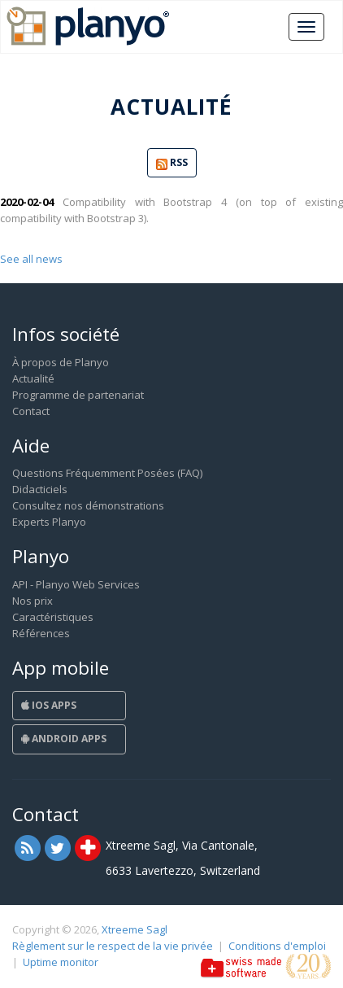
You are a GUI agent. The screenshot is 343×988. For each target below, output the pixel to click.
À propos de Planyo (60, 362)
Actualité (33, 378)
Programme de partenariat (78, 394)
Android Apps (63, 738)
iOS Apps (48, 705)
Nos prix (32, 600)
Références (41, 633)
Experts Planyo (49, 521)
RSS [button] (172, 163)
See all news (31, 258)
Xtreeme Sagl (134, 929)
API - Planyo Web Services (76, 584)
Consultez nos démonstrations (88, 505)
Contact (31, 411)
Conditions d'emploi (277, 945)
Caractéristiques (52, 617)
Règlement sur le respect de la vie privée (112, 945)
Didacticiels (39, 489)
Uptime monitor (60, 962)
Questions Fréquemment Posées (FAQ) (107, 473)
